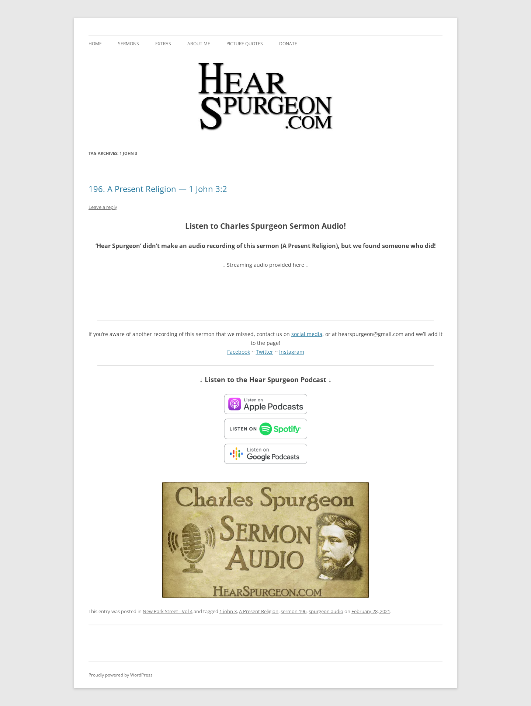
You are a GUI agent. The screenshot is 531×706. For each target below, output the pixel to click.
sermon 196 (293, 611)
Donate (288, 44)
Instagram (291, 351)
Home (95, 44)
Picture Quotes (244, 44)
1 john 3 (228, 611)
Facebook (238, 351)
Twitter (264, 351)
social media (306, 334)
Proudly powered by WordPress (120, 675)
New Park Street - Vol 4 (167, 611)
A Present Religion (258, 611)
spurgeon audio (326, 611)
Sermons (128, 44)
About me (198, 44)
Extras (163, 44)
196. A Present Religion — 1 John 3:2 (157, 188)
